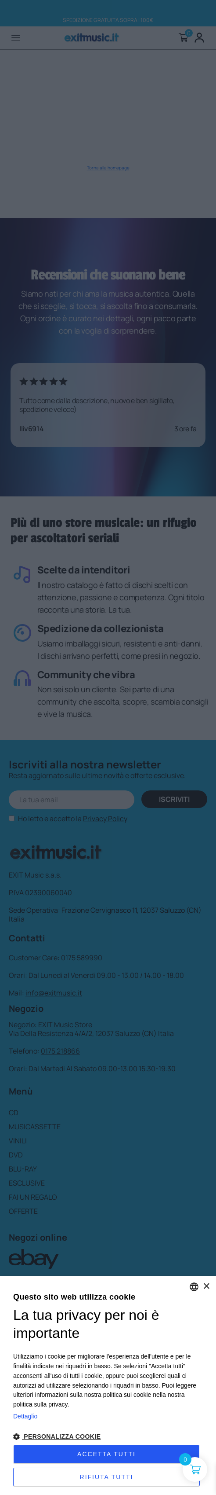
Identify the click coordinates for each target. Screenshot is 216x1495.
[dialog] (108, 1385)
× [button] (206, 1286)
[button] (108, 1436)
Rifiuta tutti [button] (106, 1476)
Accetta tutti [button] (106, 1454)
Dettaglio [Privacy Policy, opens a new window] (25, 1416)
